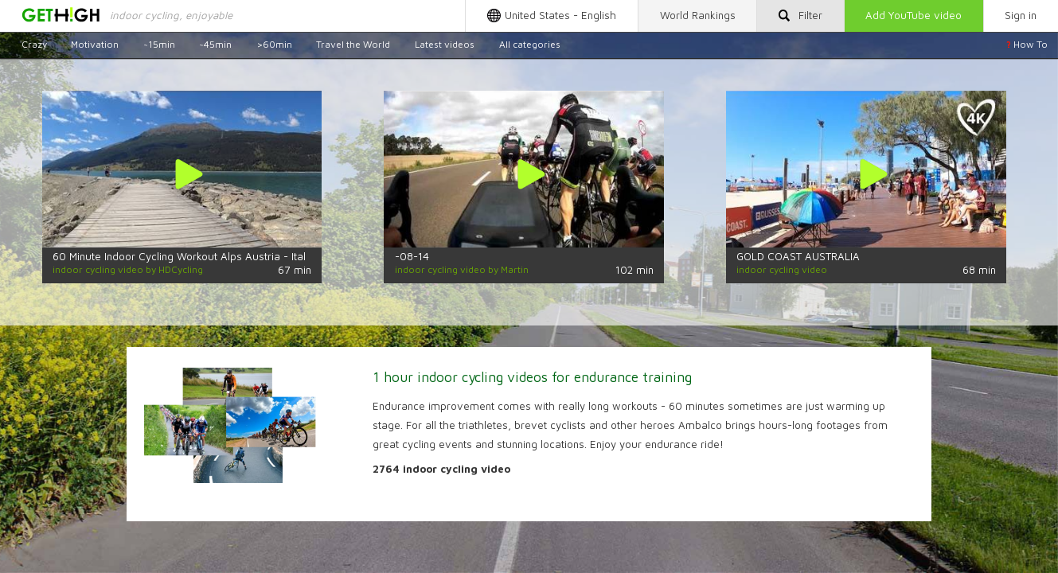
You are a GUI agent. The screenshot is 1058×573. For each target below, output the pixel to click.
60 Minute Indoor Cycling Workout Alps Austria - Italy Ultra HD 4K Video (227, 256)
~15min (159, 44)
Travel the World (353, 44)
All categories (529, 44)
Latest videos (444, 44)
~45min (215, 44)
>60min (274, 44)
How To (1027, 44)
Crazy (34, 44)
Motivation (95, 44)
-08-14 (412, 256)
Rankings (698, 15)
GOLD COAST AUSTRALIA (798, 256)
